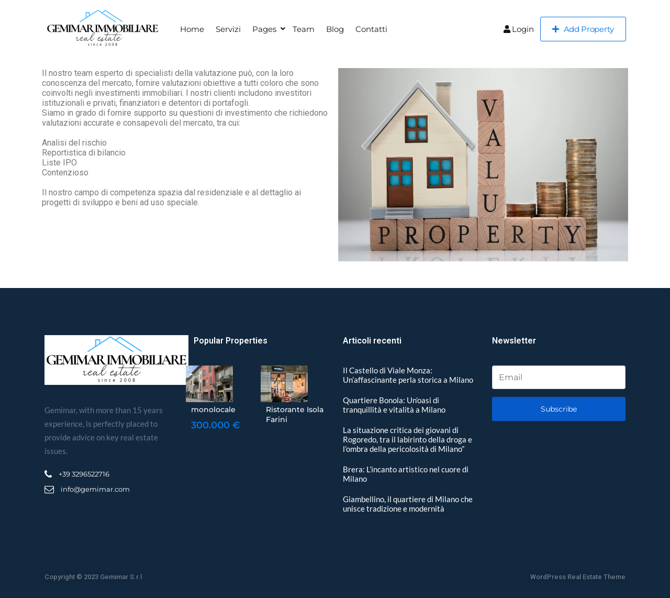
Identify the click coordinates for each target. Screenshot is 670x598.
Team (304, 29)
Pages (264, 29)
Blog (335, 29)
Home (192, 29)
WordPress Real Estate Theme (578, 577)
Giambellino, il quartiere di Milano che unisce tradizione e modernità (408, 503)
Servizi (228, 29)
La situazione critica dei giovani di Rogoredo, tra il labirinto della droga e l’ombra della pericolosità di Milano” (407, 439)
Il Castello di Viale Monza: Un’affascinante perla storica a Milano (408, 375)
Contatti (371, 29)
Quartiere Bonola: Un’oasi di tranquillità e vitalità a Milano (394, 404)
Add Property (583, 29)
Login (519, 29)
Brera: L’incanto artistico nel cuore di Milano (405, 473)
